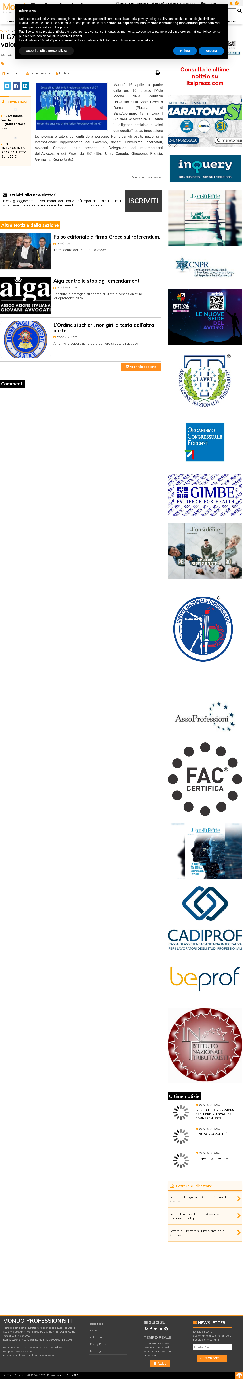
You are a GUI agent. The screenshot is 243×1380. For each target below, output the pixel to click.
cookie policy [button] (59, 27)
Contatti (95, 1330)
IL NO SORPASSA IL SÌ (212, 1134)
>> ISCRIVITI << (212, 1358)
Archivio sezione (141, 367)
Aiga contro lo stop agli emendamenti (96, 281)
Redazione (96, 1323)
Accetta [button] (211, 50)
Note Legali (97, 1351)
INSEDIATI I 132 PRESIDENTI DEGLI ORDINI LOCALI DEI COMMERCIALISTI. (216, 1114)
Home (3, 30)
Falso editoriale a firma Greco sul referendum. (106, 237)
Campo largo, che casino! (214, 1158)
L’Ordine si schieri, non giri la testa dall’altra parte (103, 328)
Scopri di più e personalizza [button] (46, 50)
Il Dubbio (64, 73)
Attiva (160, 1363)
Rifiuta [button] (185, 50)
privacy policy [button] (147, 19)
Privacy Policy (98, 1344)
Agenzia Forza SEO (68, 1375)
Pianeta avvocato (42, 73)
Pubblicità (96, 1337)
